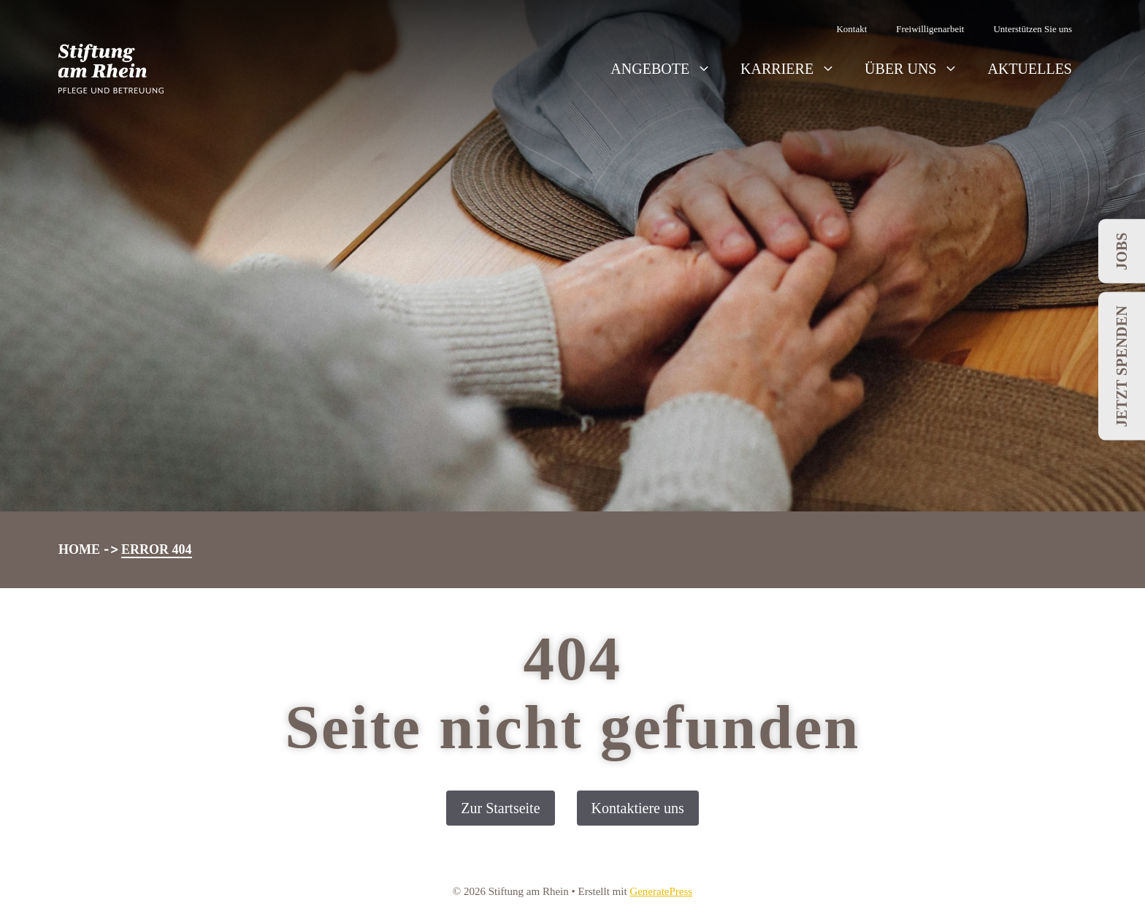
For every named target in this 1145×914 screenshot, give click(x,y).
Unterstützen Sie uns (1032, 28)
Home (79, 549)
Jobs (1122, 251)
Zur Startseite (500, 808)
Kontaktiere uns (637, 808)
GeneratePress (660, 891)
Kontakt (851, 28)
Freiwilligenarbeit (930, 28)
